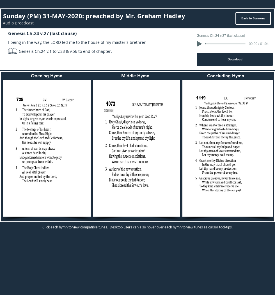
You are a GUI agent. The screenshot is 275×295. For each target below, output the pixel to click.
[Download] (235, 59)
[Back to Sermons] (253, 18)
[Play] (199, 44)
